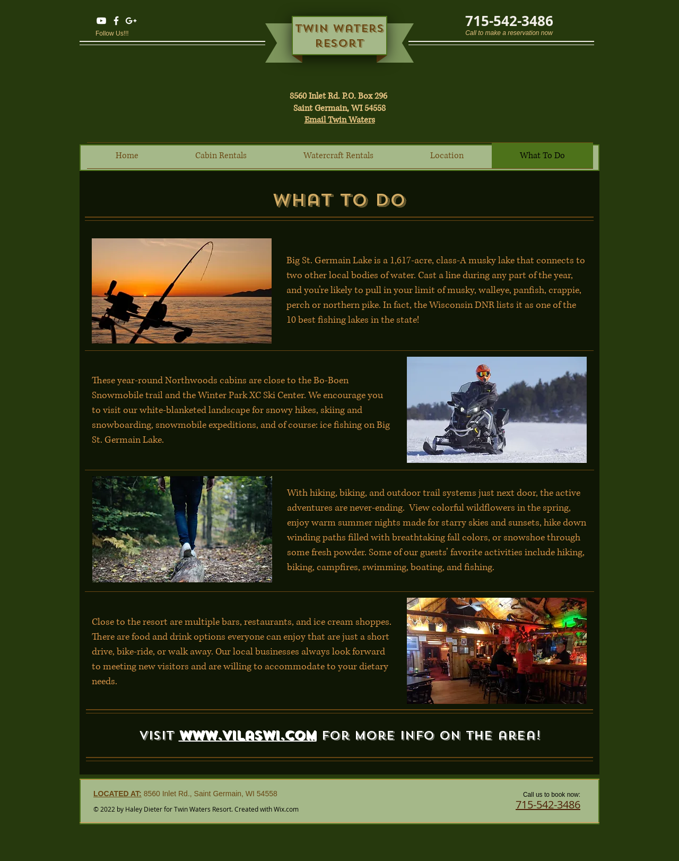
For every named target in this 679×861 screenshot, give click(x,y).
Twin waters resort (339, 35)
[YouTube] (101, 21)
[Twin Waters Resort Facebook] (116, 21)
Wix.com (286, 809)
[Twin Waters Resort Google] (131, 21)
